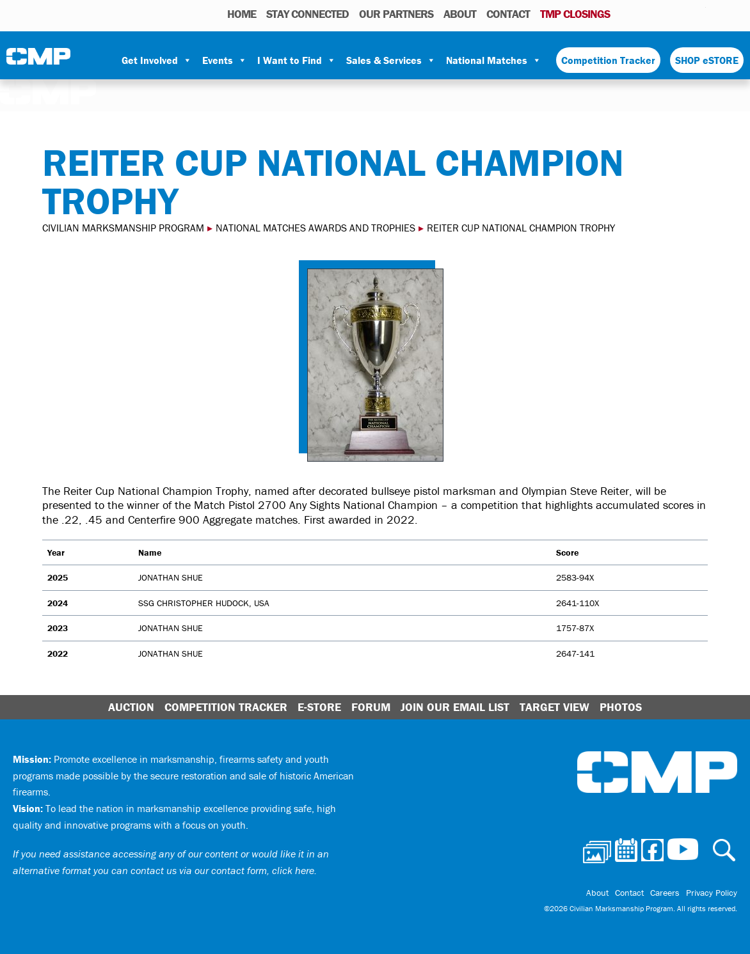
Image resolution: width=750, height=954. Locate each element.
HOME (241, 13)
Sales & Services (391, 60)
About (459, 13)
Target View (554, 707)
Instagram (679, 13)
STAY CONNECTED (307, 13)
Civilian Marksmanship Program (38, 61)
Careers (665, 892)
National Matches (493, 60)
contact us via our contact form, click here (222, 870)
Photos (625, 13)
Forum (370, 707)
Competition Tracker (608, 60)
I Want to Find (296, 60)
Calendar (645, 13)
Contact (508, 13)
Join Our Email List (455, 707)
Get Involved (157, 60)
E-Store (319, 707)
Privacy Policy (711, 892)
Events (224, 60)
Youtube (698, 13)
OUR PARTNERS (396, 13)
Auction (131, 707)
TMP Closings (575, 13)
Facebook (663, 13)
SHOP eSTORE (706, 60)
